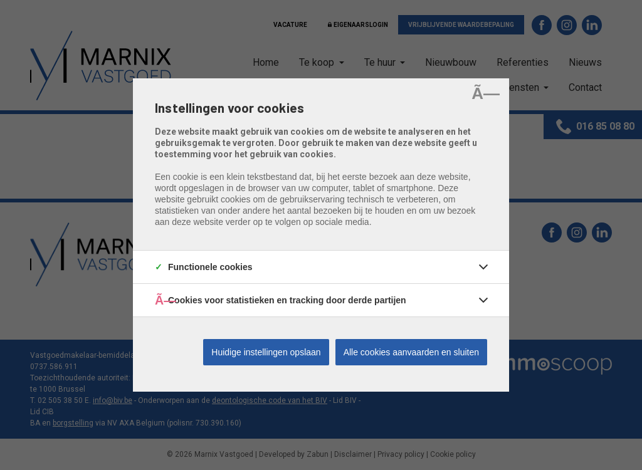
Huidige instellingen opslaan (265, 352)
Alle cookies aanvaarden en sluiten (411, 352)
